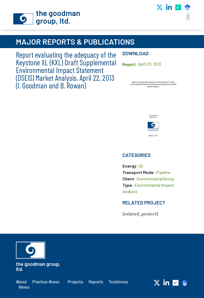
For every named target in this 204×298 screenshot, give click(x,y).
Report (129, 64)
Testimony (118, 281)
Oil (141, 165)
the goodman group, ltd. (58, 16)
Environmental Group (155, 178)
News (24, 287)
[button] (188, 16)
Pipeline (163, 172)
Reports (95, 281)
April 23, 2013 (149, 63)
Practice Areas (47, 282)
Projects (75, 281)
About (21, 281)
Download (135, 53)
